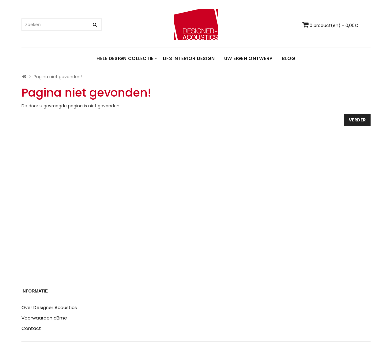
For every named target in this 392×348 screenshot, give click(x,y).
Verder (357, 120)
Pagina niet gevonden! (58, 77)
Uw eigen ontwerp (248, 58)
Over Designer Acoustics (49, 307)
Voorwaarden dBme (44, 318)
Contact (31, 328)
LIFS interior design (189, 58)
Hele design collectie (124, 58)
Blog (288, 58)
